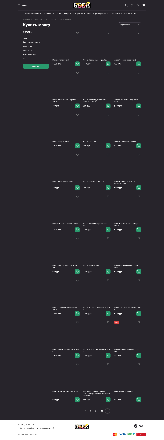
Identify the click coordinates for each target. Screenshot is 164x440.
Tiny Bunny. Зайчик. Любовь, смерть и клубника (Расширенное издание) (96, 393)
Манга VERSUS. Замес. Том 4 (94, 181)
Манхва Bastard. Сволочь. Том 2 (65, 224)
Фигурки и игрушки (82, 13)
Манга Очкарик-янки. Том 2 (125, 60)
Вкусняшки (49, 13)
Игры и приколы (100, 13)
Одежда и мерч (64, 13)
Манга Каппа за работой (123, 391)
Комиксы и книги (33, 13)
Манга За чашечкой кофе (62, 181)
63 (102, 411)
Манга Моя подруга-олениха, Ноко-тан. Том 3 (94, 101)
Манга (53, 19)
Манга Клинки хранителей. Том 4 (65, 391)
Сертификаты (116, 13)
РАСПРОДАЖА (130, 13)
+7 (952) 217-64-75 (26, 425)
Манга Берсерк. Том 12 (92, 265)
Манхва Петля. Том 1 (60, 60)
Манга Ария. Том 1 (90, 142)
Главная (26, 19)
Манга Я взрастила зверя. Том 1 (95, 60)
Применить (36, 66)
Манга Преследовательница (125, 142)
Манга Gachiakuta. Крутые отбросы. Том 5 (124, 183)
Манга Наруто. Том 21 (61, 142)
